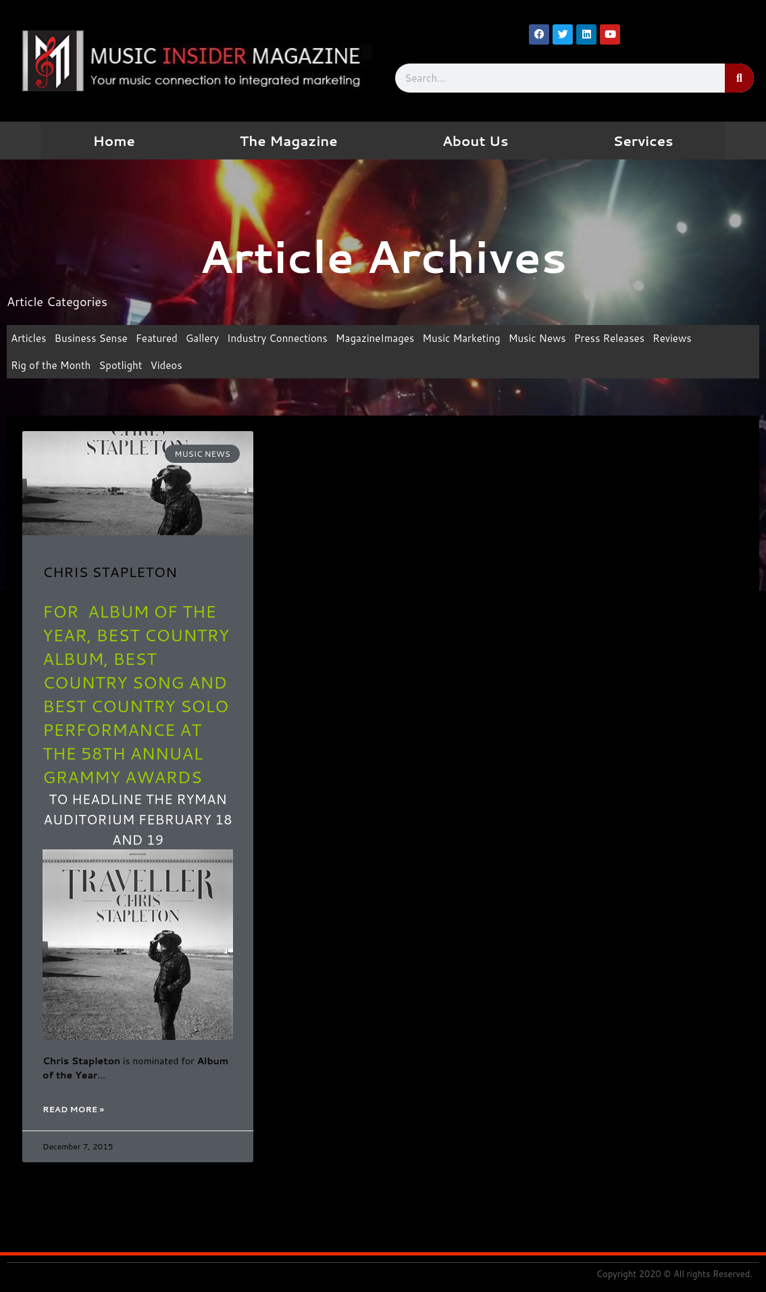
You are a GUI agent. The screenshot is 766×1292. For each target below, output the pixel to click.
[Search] (739, 78)
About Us (475, 140)
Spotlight (120, 365)
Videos (166, 365)
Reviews (672, 338)
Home (113, 140)
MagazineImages (375, 338)
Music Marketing (461, 338)
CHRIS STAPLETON (110, 572)
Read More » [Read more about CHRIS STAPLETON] (73, 1109)
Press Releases (609, 338)
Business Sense (91, 338)
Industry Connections (277, 338)
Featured (157, 338)
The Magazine (289, 140)
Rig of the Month (51, 365)
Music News (537, 338)
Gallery (202, 338)
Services (643, 140)
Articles (29, 338)
